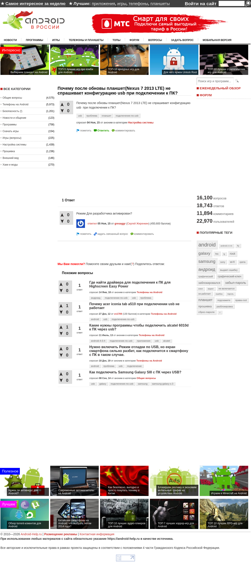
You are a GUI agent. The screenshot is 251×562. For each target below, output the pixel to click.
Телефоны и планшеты (86, 40)
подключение (134, 366)
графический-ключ (229, 276)
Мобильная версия (217, 40)
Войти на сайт (200, 3)
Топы (117, 40)
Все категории (16, 89)
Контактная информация (97, 534)
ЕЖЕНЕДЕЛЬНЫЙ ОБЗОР (220, 88)
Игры (56, 40)
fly (238, 246)
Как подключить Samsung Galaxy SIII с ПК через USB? (135, 372)
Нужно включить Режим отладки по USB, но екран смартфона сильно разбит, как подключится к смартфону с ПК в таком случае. (138, 351)
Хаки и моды (10, 164)
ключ (200, 289)
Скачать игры (11, 131)
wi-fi (232, 262)
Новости (10, 40)
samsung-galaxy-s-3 (162, 383)
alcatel (166, 340)
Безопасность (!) (12, 111)
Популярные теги (216, 232)
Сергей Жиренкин (138, 223)
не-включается (227, 288)
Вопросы (155, 40)
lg (224, 254)
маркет (211, 289)
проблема (91, 115)
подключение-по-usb (127, 115)
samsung (142, 383)
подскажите (223, 300)
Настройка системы (14, 144)
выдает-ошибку (229, 270)
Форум (134, 40)
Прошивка (9, 151)
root (232, 253)
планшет (106, 115)
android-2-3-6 (226, 246)
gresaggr (120, 223)
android (95, 319)
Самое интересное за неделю (35, 3)
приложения (103, 3)
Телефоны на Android (15, 104)
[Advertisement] (94, 163)
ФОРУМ (206, 95)
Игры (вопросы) (12, 137)
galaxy (102, 383)
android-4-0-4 (98, 340)
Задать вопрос (182, 40)
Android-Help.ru (31, 534)
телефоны (138, 3)
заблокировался (209, 282)
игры (121, 3)
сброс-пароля (206, 312)
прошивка (205, 306)
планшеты (160, 3)
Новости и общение (14, 117)
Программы (34, 40)
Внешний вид (11, 157)
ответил (92, 223)
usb (80, 115)
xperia (242, 262)
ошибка (219, 294)
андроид (95, 298)
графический (205, 276)
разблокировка (224, 306)
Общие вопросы (12, 97)
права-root (241, 300)
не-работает (204, 294)
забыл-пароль (235, 282)
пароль (230, 294)
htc (216, 253)
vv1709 (118, 314)
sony (222, 262)
